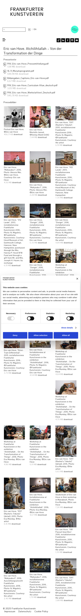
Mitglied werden (75, 29)
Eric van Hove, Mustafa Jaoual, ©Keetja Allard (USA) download (40, 123)
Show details (67, 328)
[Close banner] (77, 279)
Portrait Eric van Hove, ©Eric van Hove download (14, 121)
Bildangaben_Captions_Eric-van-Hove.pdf (41, 80)
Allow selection (40, 335)
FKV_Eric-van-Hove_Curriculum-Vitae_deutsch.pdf (41, 87)
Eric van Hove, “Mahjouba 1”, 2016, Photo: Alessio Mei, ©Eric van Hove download (40, 174)
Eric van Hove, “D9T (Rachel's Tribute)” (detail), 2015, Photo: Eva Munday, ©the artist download (65, 450)
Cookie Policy (41, 611)
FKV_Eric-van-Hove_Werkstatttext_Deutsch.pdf (41, 94)
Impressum (9, 611)
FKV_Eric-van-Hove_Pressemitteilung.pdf (41, 65)
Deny (15, 335)
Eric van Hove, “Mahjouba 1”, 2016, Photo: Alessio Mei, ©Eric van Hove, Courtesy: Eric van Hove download (14, 168)
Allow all (66, 335)
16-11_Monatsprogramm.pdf (41, 73)
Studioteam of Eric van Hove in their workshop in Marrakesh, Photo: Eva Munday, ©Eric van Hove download (65, 494)
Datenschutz (24, 611)
